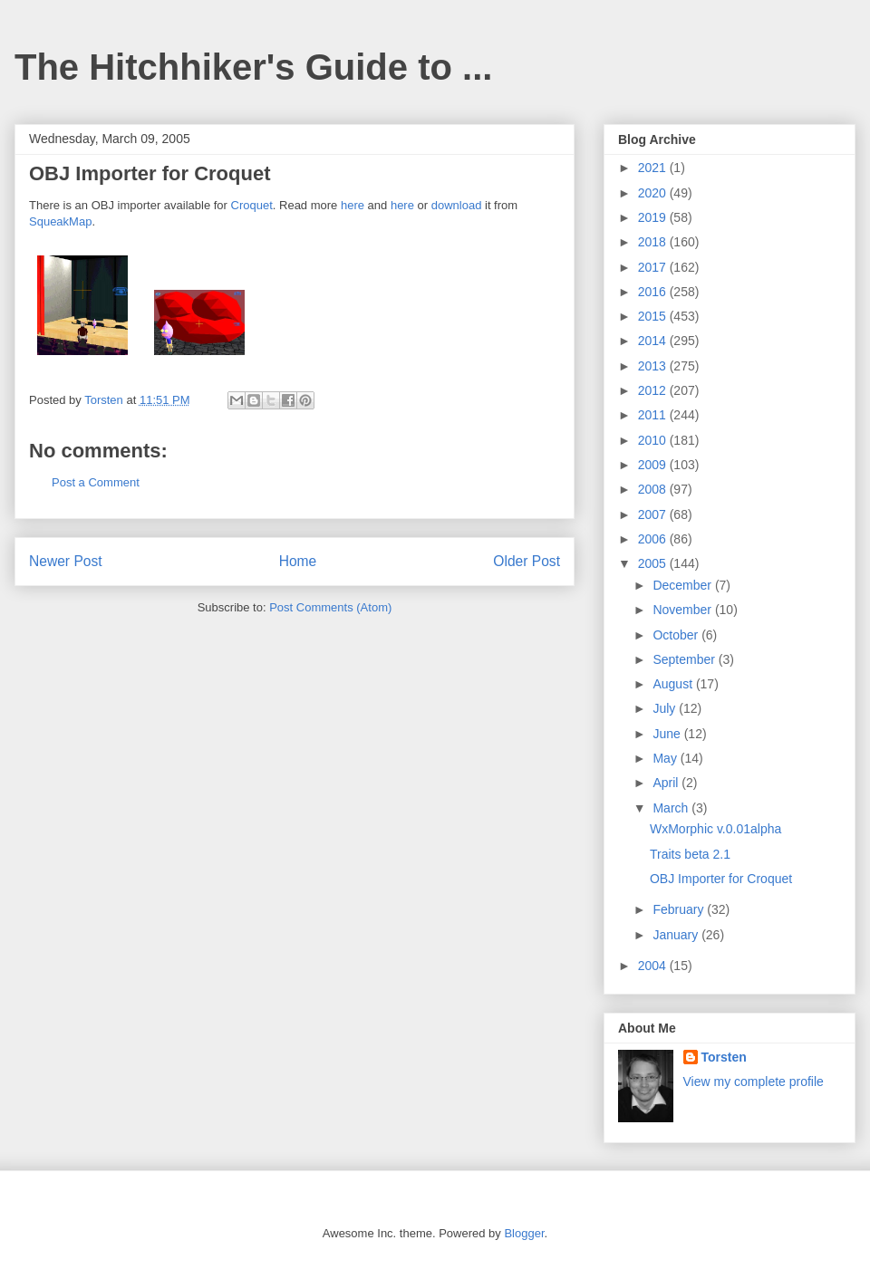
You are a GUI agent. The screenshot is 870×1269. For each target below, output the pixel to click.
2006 (654, 539)
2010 (654, 440)
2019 (654, 217)
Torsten (724, 1057)
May (666, 758)
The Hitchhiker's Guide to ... (253, 67)
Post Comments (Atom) (330, 607)
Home (298, 561)
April (667, 782)
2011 (654, 415)
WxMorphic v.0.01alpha (715, 829)
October (676, 635)
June (667, 733)
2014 (654, 340)
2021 (654, 167)
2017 (654, 267)
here (352, 205)
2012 (654, 390)
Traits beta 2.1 (690, 854)
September (685, 659)
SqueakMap (60, 221)
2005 (654, 563)
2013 (654, 366)
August (673, 684)
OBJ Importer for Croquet (721, 878)
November (683, 609)
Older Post (526, 561)
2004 (654, 965)
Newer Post (65, 561)
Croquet (252, 205)
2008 (654, 489)
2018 (654, 242)
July (665, 708)
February (679, 909)
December (683, 585)
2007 (654, 514)
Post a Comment (96, 482)
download (456, 205)
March (671, 808)
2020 (654, 193)
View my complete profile (753, 1081)
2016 (654, 291)
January (676, 935)
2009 (654, 464)
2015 (654, 316)
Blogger (524, 1233)
